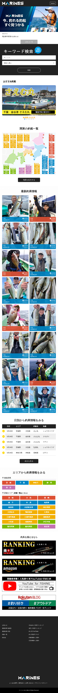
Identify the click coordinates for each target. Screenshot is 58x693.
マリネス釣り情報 (24, 690)
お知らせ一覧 (29, 42)
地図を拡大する (29, 180)
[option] (29, 19)
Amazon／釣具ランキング (36, 625)
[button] (54, 101)
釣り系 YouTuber (33, 631)
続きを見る (29, 461)
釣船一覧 (4, 634)
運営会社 (21, 683)
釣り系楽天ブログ (34, 634)
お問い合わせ (29, 683)
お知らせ (4, 625)
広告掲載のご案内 (34, 640)
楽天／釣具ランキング (35, 628)
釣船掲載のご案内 (34, 637)
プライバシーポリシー (41, 683)
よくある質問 (13, 683)
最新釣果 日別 (6, 631)
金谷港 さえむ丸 (29, 117)
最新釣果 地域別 (6, 628)
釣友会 (4, 637)
